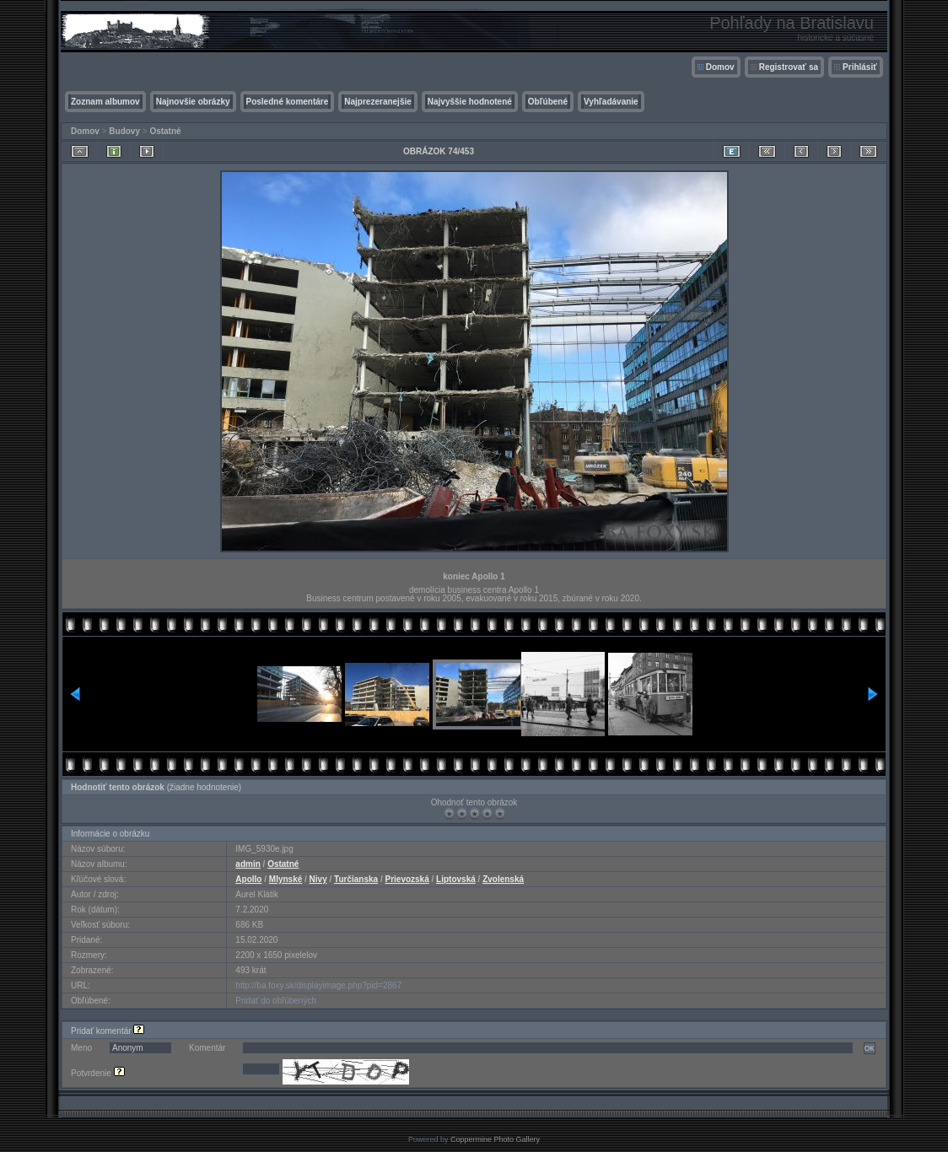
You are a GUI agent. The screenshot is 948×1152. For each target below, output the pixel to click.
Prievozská (406, 879)
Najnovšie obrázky (193, 101)
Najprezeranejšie (378, 101)
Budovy (124, 131)
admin (247, 864)
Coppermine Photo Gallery (495, 1139)
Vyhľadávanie (611, 101)
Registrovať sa (788, 67)
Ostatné (164, 131)
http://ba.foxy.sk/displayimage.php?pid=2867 (318, 985)
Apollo (248, 879)
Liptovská (456, 879)
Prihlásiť (860, 67)
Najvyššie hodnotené (470, 101)
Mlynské (285, 879)
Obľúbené (548, 101)
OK (870, 1048)
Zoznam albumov (105, 101)
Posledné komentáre (287, 101)
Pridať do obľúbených (275, 1000)
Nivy (318, 879)
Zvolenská (503, 879)
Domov (720, 67)
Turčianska (356, 879)
